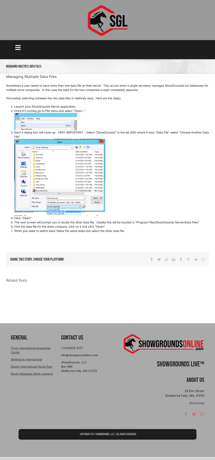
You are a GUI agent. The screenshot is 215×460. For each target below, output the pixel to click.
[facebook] (186, 415)
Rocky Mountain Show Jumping (32, 373)
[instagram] (202, 415)
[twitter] (194, 415)
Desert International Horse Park (31, 366)
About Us (195, 380)
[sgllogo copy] (107, 6)
